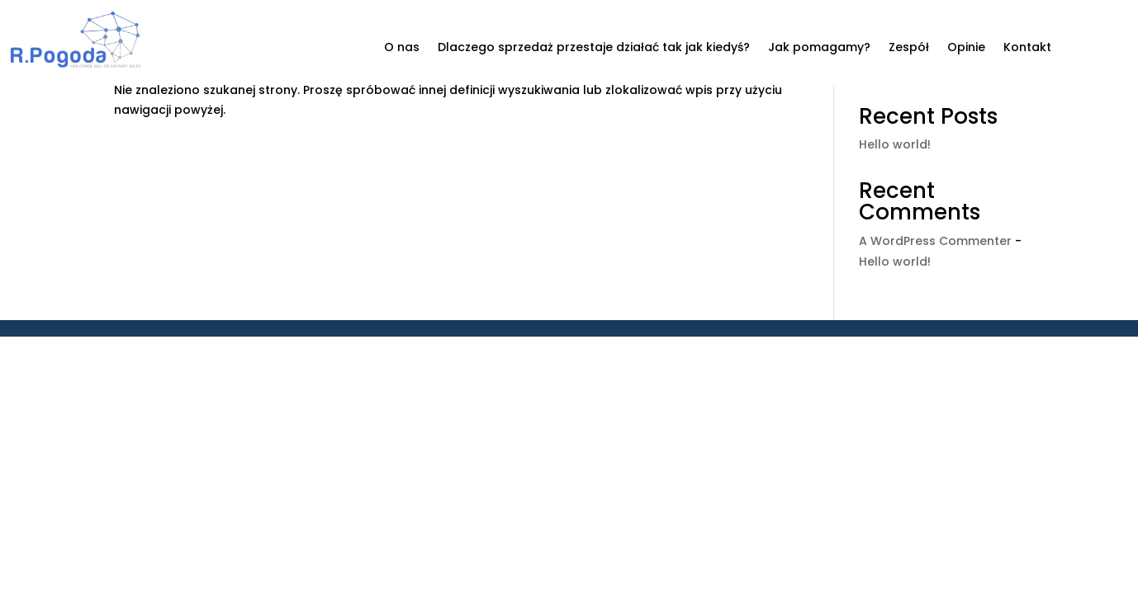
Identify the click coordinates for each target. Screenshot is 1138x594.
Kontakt (1027, 48)
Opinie (966, 48)
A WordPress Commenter (935, 241)
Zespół (909, 48)
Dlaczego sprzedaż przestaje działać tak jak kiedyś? (594, 48)
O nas (402, 48)
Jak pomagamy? (819, 48)
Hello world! (895, 144)
